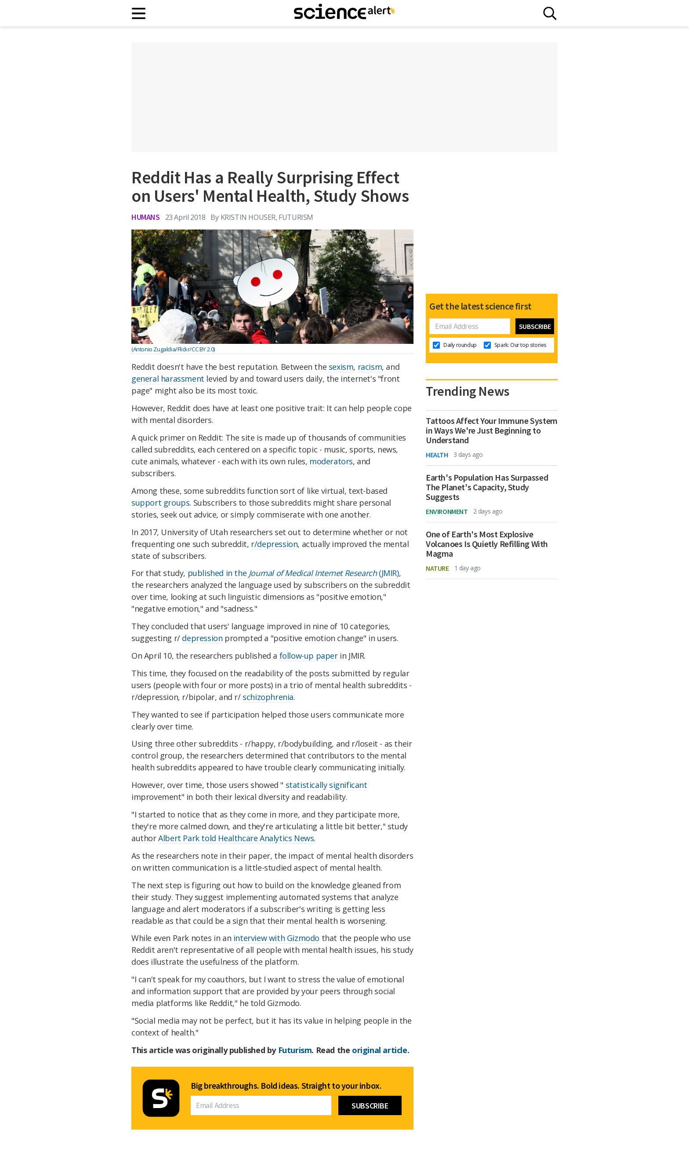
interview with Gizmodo (276, 938)
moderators (331, 461)
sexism (341, 366)
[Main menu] (139, 13)
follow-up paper (308, 655)
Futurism (295, 1050)
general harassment (167, 378)
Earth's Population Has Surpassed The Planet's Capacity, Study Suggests (487, 487)
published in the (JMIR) (293, 573)
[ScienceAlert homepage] (344, 13)
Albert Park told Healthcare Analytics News (236, 838)
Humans (145, 217)
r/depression (274, 544)
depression (202, 638)
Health (437, 454)
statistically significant (326, 785)
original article (379, 1050)
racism (370, 366)
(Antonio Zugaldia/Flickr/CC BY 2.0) (173, 349)
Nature (437, 568)
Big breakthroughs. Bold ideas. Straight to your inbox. (286, 1085)
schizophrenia (268, 697)
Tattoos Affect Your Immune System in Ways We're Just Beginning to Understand (492, 430)
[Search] (550, 13)
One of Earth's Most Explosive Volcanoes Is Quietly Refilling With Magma (487, 543)
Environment (447, 511)
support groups (160, 502)
